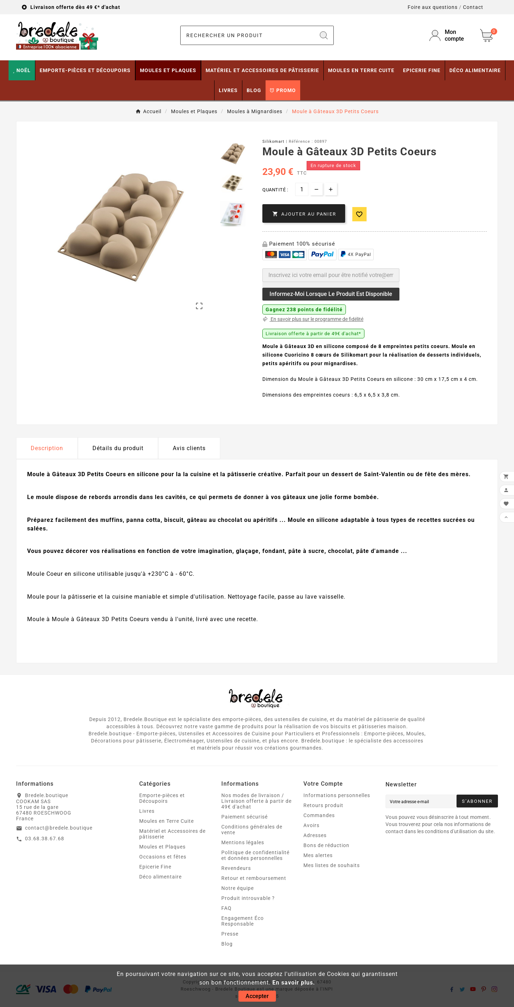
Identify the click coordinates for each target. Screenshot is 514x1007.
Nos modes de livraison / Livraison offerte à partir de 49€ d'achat (256, 801)
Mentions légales (242, 842)
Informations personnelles (336, 795)
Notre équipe (237, 888)
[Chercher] (247, 35)
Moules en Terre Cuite (166, 821)
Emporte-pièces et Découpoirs (162, 798)
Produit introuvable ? (248, 898)
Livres (147, 811)
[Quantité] (301, 189)
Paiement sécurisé (244, 817)
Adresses (315, 835)
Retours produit (323, 805)
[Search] (324, 35)
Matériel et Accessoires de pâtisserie (172, 834)
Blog (227, 944)
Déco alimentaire (160, 877)
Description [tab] (47, 448)
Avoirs (311, 825)
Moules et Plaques (162, 847)
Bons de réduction (326, 845)
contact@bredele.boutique (58, 828)
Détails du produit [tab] (117, 448)
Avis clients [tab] (189, 448)
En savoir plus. (293, 982)
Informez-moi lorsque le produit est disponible (330, 294)
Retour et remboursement (253, 878)
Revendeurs (236, 868)
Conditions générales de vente (251, 829)
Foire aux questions (433, 7)
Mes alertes (318, 855)
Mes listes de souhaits (331, 865)
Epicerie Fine (155, 867)
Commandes (319, 815)
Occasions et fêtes (162, 857)
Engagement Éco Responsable (242, 921)
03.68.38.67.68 (44, 838)
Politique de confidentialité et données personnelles (255, 855)
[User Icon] (450, 35)
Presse (229, 934)
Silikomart (273, 141)
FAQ (226, 908)
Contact (473, 7)
